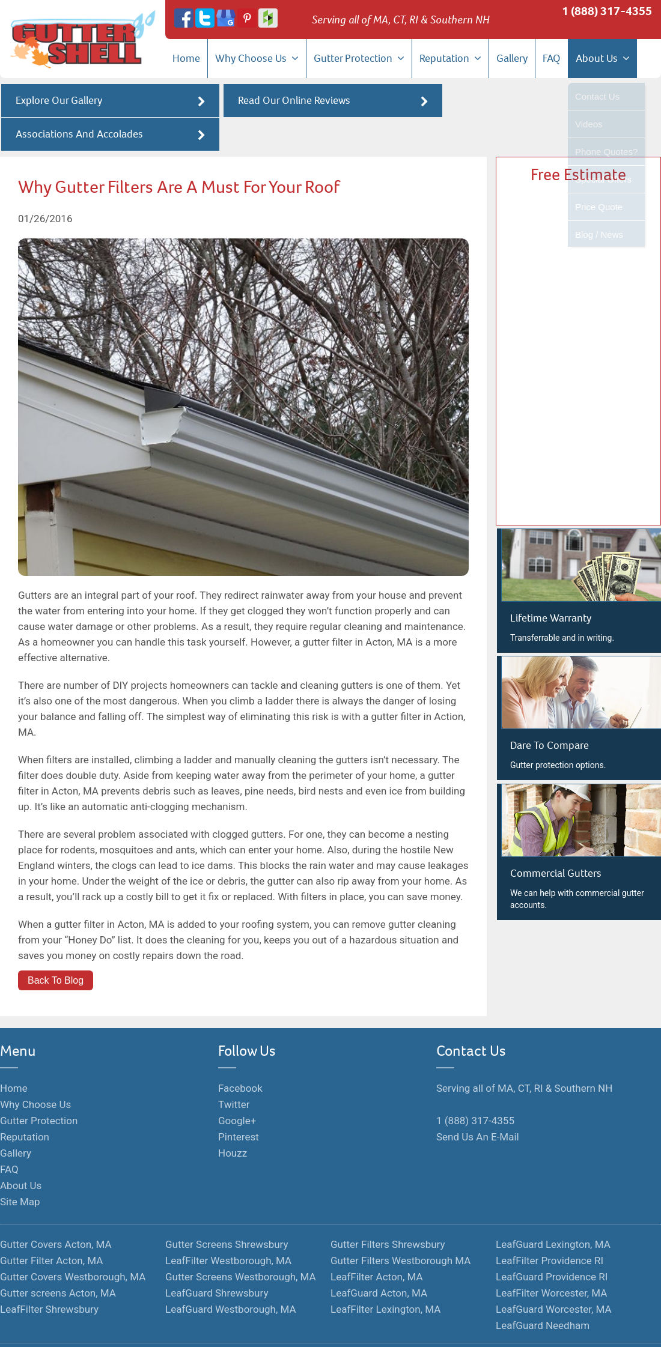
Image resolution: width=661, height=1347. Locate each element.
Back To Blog (56, 947)
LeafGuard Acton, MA (378, 1260)
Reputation (450, 58)
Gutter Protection (359, 58)
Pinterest (238, 1104)
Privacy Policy (347, 1327)
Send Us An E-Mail (477, 1104)
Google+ (237, 1088)
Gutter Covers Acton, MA (56, 1211)
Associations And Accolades (552, 101)
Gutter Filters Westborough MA (400, 1227)
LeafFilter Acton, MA (376, 1244)
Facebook (240, 1055)
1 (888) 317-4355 (607, 11)
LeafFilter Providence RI (549, 1227)
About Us (603, 58)
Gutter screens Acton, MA (58, 1260)
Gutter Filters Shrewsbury (387, 1211)
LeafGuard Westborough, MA (230, 1276)
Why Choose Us (257, 58)
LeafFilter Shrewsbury (49, 1276)
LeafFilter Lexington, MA (385, 1276)
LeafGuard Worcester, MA (554, 1276)
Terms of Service (283, 1327)
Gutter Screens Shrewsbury (226, 1211)
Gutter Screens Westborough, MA (240, 1244)
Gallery (512, 58)
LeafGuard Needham (542, 1292)
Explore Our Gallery (109, 101)
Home (186, 58)
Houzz (232, 1120)
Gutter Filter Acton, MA (51, 1227)
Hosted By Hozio (411, 1327)
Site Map (20, 1169)
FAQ (552, 58)
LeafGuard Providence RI (552, 1244)
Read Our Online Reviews (330, 101)
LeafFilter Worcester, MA (551, 1260)
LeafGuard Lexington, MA (553, 1211)
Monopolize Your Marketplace (192, 1327)
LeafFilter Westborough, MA (228, 1227)
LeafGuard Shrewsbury (216, 1260)
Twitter (233, 1071)
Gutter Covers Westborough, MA (72, 1244)
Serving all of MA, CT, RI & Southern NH (524, 1055)
